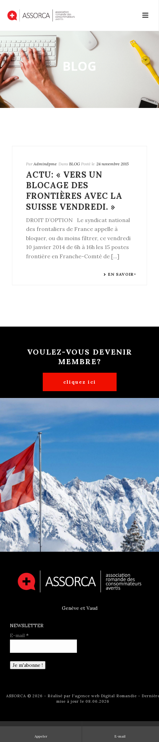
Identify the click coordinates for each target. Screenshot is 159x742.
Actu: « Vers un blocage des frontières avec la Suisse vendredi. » (74, 190)
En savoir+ (119, 274)
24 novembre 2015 (112, 163)
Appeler (41, 731)
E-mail (19, 635)
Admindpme (45, 163)
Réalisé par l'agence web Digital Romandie (92, 695)
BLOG (74, 163)
